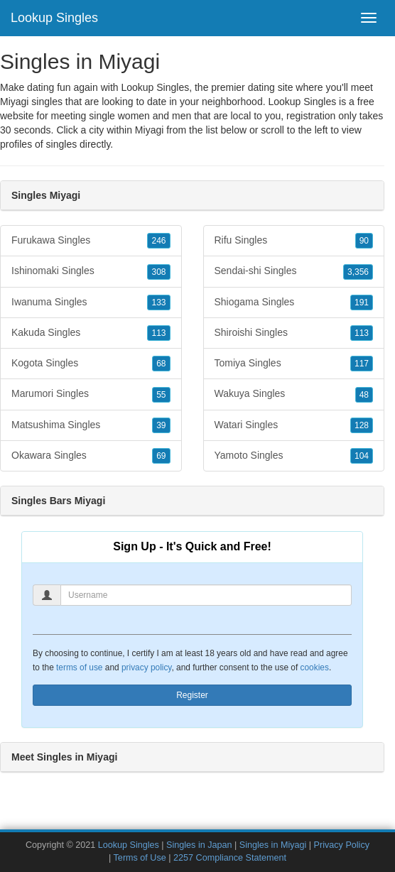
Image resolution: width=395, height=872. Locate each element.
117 (362, 364)
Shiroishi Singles (294, 333)
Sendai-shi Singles (294, 271)
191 (362, 302)
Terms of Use (140, 858)
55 (161, 395)
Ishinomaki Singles (91, 271)
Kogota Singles (91, 363)
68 (161, 364)
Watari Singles (294, 425)
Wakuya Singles (294, 394)
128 (362, 425)
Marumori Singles (91, 394)
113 (158, 333)
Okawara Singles (91, 456)
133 (158, 302)
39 (161, 425)
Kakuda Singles (91, 333)
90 (364, 241)
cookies (315, 667)
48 (364, 395)
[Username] (206, 595)
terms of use (79, 667)
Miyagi (149, 130)
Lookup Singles (54, 18)
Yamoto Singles (294, 456)
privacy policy (146, 667)
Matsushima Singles (91, 425)
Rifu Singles (294, 241)
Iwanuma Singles (91, 302)
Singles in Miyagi (273, 845)
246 (158, 241)
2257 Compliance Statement (229, 858)
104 (362, 456)
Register (192, 695)
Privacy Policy (341, 845)
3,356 (358, 272)
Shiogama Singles (294, 302)
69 (161, 456)
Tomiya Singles (294, 363)
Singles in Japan (199, 845)
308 (158, 272)
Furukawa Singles (91, 241)
